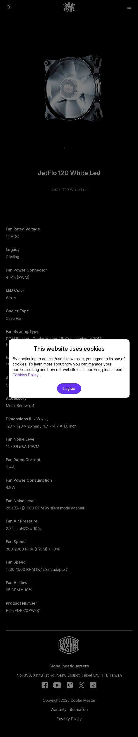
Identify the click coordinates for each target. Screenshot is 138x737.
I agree (69, 388)
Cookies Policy (25, 374)
